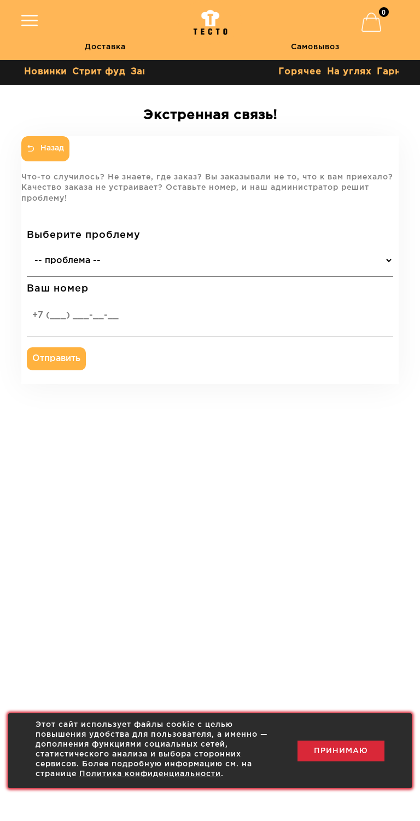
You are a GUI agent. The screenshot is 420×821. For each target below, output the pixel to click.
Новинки (45, 72)
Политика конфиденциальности (150, 774)
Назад (45, 148)
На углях (349, 72)
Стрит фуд (98, 72)
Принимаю (341, 751)
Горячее (300, 72)
